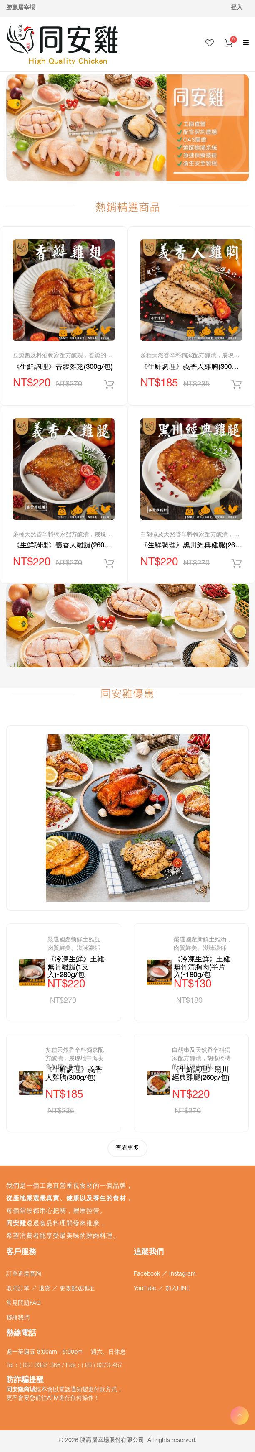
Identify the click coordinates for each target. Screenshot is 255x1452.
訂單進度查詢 (23, 1274)
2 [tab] (127, 174)
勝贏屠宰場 (20, 8)
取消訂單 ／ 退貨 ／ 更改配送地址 (50, 1289)
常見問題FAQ (23, 1303)
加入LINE (177, 1289)
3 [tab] (137, 174)
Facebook (148, 1274)
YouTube (146, 1289)
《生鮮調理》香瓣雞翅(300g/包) (63, 367)
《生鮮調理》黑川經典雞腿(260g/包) (197, 546)
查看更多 (127, 1148)
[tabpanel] (127, 127)
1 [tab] (117, 174)
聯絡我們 (18, 1318)
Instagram (182, 1274)
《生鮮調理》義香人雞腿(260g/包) (66, 546)
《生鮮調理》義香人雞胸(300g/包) (194, 367)
